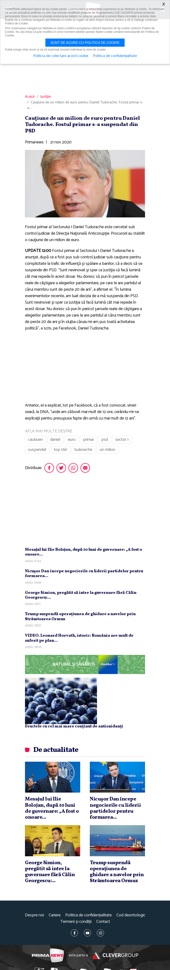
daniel (55, 439)
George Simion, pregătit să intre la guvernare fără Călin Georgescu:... (80, 595)
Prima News (48, 955)
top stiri (60, 449)
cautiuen (35, 439)
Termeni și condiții (75, 922)
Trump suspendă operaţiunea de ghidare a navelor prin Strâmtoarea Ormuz (80, 616)
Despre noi (34, 915)
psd (104, 439)
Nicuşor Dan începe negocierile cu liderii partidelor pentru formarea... (84, 573)
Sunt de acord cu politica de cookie (85, 43)
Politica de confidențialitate (88, 915)
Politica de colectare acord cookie (60, 56)
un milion (107, 449)
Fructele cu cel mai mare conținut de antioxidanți (74, 726)
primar (88, 439)
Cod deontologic (130, 915)
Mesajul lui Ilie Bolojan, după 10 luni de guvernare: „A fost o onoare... (83, 552)
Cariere (55, 915)
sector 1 (121, 439)
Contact (103, 922)
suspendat (37, 449)
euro (72, 439)
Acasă (30, 97)
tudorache (83, 449)
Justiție (45, 97)
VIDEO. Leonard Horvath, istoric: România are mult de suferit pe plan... (79, 638)
